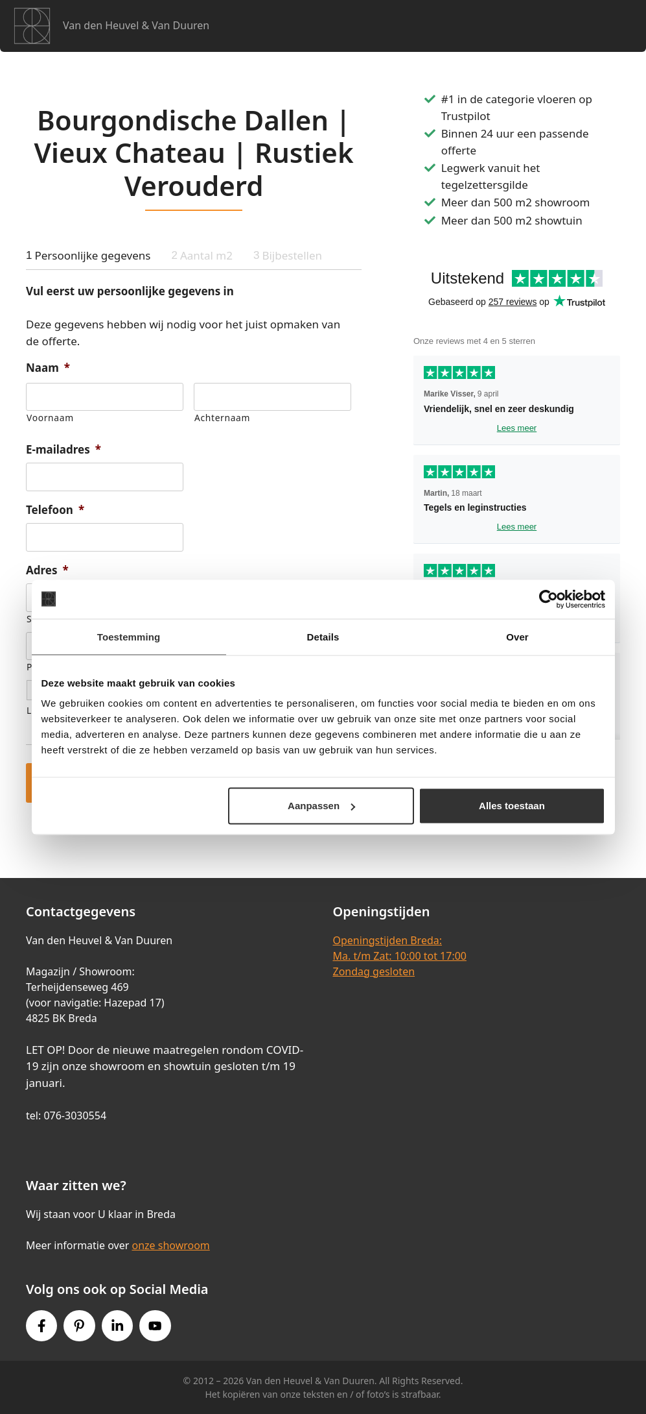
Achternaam (222, 417)
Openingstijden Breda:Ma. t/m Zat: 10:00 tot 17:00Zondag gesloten (400, 956)
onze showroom (170, 1245)
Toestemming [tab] (129, 636)
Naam (48, 368)
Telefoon (55, 510)
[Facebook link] (41, 1325)
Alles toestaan (512, 805)
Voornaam (50, 417)
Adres (47, 570)
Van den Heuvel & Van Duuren (136, 25)
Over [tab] (517, 636)
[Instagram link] (117, 1325)
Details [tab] (323, 636)
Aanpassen (321, 805)
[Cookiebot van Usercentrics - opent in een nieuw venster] (548, 599)
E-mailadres (63, 450)
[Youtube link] (154, 1325)
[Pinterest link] (79, 1325)
